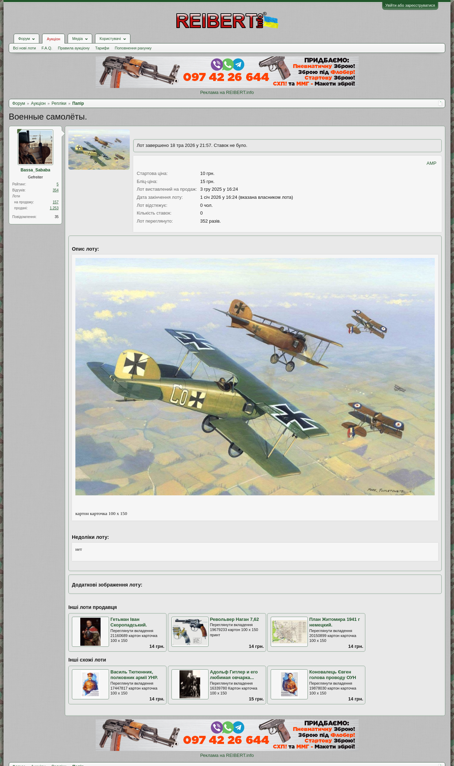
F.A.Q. (46, 48)
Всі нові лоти (24, 48)
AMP (431, 163)
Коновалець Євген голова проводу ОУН (332, 674)
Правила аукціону (73, 48)
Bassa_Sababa (35, 170)
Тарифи (102, 48)
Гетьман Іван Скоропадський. (128, 622)
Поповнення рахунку (133, 48)
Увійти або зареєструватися (410, 5)
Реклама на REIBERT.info (227, 92)
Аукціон (53, 39)
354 (56, 190)
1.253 (54, 208)
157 (56, 202)
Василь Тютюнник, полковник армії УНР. (134, 674)
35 (57, 217)
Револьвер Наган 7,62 (234, 619)
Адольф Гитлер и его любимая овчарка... (234, 674)
